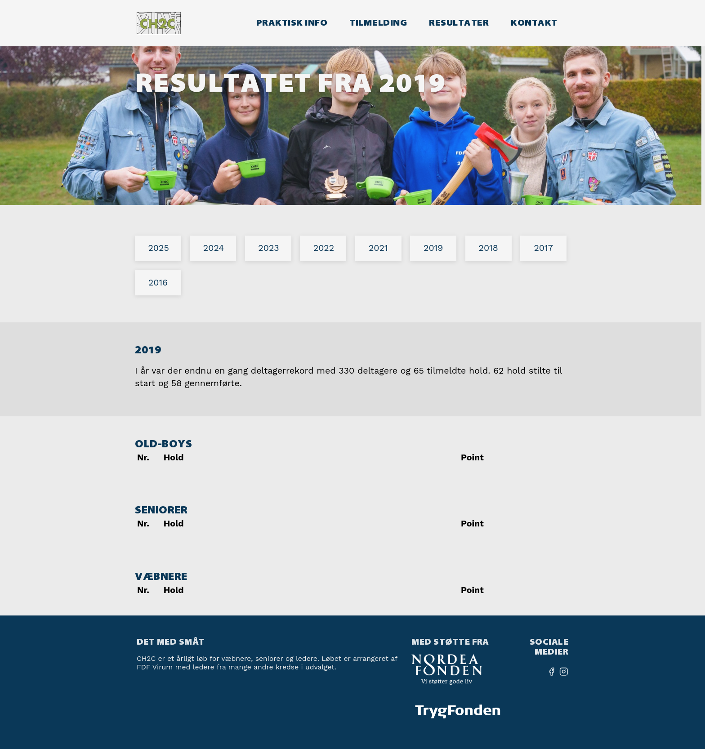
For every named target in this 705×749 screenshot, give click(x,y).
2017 (543, 248)
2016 (158, 282)
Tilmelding (378, 22)
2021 (378, 248)
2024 (213, 248)
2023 (268, 248)
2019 (433, 248)
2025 (158, 248)
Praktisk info (291, 22)
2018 (488, 248)
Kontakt (534, 22)
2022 (323, 248)
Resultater (459, 22)
